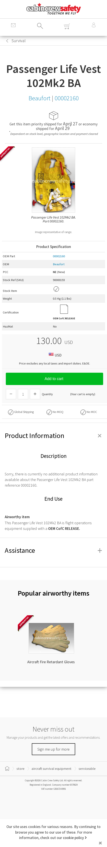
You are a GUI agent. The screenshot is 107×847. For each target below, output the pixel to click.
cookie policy (73, 837)
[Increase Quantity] (35, 394)
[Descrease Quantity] (11, 394)
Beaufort (58, 264)
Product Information (53, 435)
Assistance (53, 550)
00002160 (59, 256)
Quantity (47, 394)
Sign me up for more (53, 749)
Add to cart (54, 379)
